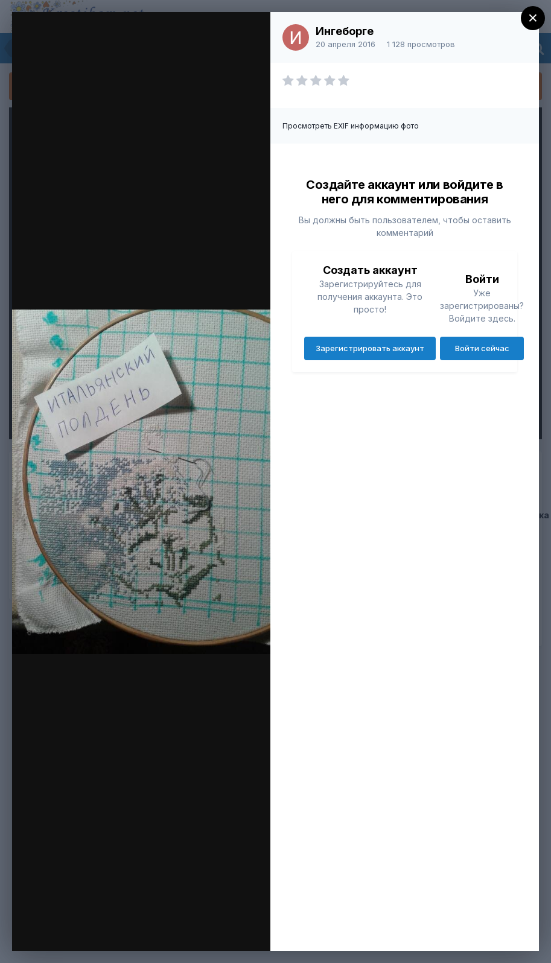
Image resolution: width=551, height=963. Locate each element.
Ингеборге (345, 31)
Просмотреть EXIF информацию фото (350, 125)
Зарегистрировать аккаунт (370, 348)
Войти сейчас (482, 348)
